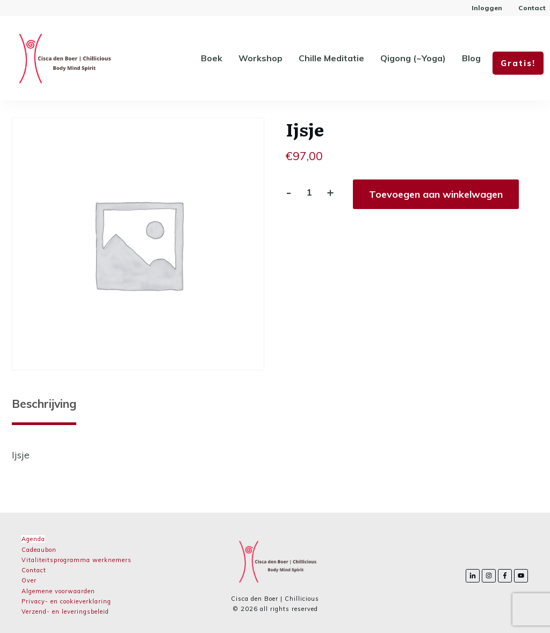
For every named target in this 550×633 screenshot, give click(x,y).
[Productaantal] (309, 192)
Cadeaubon (38, 549)
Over (29, 580)
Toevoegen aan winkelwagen (436, 194)
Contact (33, 570)
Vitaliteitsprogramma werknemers (76, 560)
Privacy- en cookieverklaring (66, 601)
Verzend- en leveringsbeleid (65, 611)
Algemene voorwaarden (58, 591)
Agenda (33, 539)
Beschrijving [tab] (44, 404)
